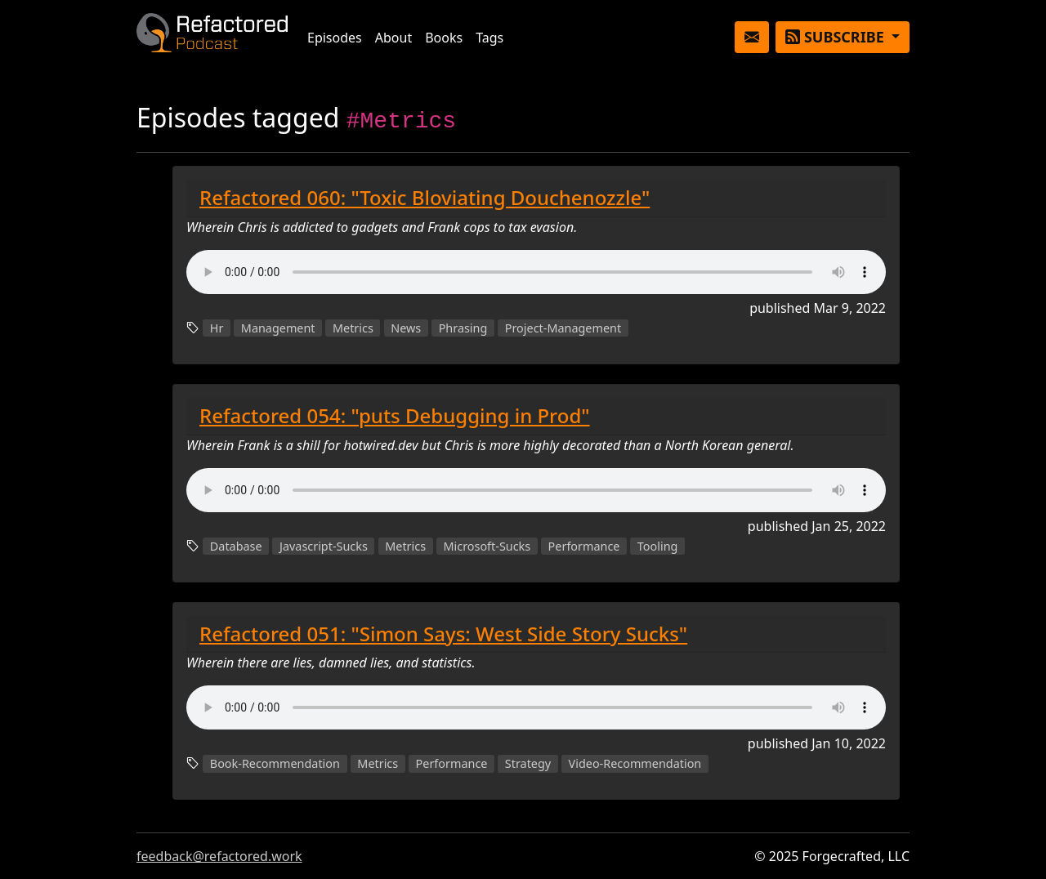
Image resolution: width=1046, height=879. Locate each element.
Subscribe (836, 37)
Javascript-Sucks (323, 546)
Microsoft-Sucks (486, 546)
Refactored (212, 37)
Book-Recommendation (275, 763)
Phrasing (463, 328)
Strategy (528, 763)
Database (236, 546)
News (406, 328)
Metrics (353, 328)
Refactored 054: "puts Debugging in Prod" (394, 415)
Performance (584, 546)
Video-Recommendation (635, 763)
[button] (752, 37)
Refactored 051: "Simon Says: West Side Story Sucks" (443, 633)
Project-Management (563, 328)
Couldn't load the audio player (536, 272)
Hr (217, 328)
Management (278, 328)
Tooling (657, 546)
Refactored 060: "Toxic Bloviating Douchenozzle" (424, 197)
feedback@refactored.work (219, 856)
